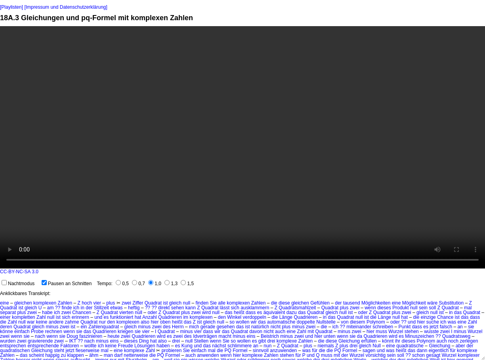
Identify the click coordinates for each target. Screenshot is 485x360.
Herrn (178, 327)
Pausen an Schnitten (67, 283)
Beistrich (270, 336)
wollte (90, 346)
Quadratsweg (456, 336)
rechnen (53, 331)
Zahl (41, 317)
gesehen (226, 327)
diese (284, 303)
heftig (133, 307)
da (359, 336)
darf (118, 355)
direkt (164, 307)
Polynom (376, 322)
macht (224, 336)
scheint (36, 355)
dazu (291, 312)
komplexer (468, 355)
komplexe (287, 341)
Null (376, 346)
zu (63, 355)
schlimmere (239, 346)
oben (165, 322)
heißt (177, 322)
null (187, 303)
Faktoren (69, 346)
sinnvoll (261, 350)
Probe (37, 331)
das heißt (234, 312)
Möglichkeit (414, 303)
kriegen (125, 331)
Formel (240, 350)
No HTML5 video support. (242, 147)
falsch (446, 327)
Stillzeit (101, 307)
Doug (72, 336)
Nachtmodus (18, 283)
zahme (72, 322)
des (166, 327)
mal (468, 307)
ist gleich (28, 307)
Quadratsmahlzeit (297, 307)
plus (110, 303)
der (338, 303)
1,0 (154, 283)
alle (221, 303)
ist (165, 303)
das (302, 312)
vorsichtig (376, 355)
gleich (175, 303)
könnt (387, 341)
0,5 (122, 283)
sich (235, 307)
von (344, 322)
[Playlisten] (11, 7)
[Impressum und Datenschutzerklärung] (65, 7)
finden (202, 303)
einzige (428, 317)
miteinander (358, 327)
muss (381, 331)
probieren (172, 350)
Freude (125, 346)
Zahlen (64, 303)
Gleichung (349, 341)
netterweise (136, 355)
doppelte (306, 322)
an (459, 327)
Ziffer (137, 303)
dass (251, 312)
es (259, 312)
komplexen (44, 303)
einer (5, 317)
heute (114, 336)
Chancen (81, 312)
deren (6, 327)
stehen (412, 331)
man (108, 355)
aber (460, 346)
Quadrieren (170, 317)
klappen (75, 355)
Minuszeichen (419, 336)
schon (418, 355)
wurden (7, 341)
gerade (207, 327)
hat (138, 317)
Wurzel (395, 331)
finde (66, 307)
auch (280, 331)
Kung (187, 346)
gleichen (23, 303)
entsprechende (43, 346)
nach (40, 336)
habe (47, 312)
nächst (219, 346)
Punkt (405, 327)
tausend (351, 303)
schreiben (382, 327)
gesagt (433, 355)
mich (194, 327)
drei (176, 341)
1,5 (187, 283)
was (452, 322)
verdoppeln (254, 317)
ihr (397, 341)
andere (56, 322)
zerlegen (469, 341)
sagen (369, 350)
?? (57, 307)
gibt (262, 341)
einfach (22, 331)
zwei (126, 303)
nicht (276, 327)
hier (154, 322)
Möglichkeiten (375, 303)
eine (4, 303)
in (82, 307)
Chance (445, 317)
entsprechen (13, 346)
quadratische (410, 346)
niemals (325, 346)
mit (310, 331)
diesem (357, 322)
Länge (285, 317)
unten (330, 336)
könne (6, 331)
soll (432, 307)
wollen (242, 322)
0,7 (138, 283)
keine (42, 322)
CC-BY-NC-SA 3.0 (19, 271)
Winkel (234, 317)
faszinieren (90, 336)
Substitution (451, 303)
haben (163, 346)
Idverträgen (205, 336)
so (232, 322)
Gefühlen (320, 303)
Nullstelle (326, 322)
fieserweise (87, 350)
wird (206, 312)
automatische (281, 322)
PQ (227, 350)
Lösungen (144, 346)
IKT (72, 341)
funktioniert (122, 317)
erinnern (80, 317)
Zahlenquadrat (103, 327)
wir (254, 322)
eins (251, 336)
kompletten (23, 317)
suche (432, 322)
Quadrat (153, 303)
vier (97, 303)
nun (267, 346)
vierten (126, 312)
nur (102, 322)
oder (152, 312)
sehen (177, 307)
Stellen (201, 341)
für (314, 350)
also (145, 322)
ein (84, 327)
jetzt (434, 327)
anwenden (208, 355)
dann (422, 350)
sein (423, 307)
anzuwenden (283, 350)
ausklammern (255, 307)
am (50, 307)
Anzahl (149, 317)
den (222, 317)
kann (190, 307)
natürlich (260, 327)
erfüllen (368, 341)
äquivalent (274, 312)
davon (255, 331)
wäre (432, 303)
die (274, 303)
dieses (384, 307)
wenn (370, 307)
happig (52, 355)
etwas (116, 307)
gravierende (40, 341)
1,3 (171, 283)
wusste (431, 331)
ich (76, 307)
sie (471, 327)
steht (59, 350)
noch (453, 341)
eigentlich (439, 350)
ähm (93, 355)
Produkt (400, 307)
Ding (144, 341)
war (30, 322)
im (185, 317)
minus (52, 327)
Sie (213, 303)
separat (8, 312)
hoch (87, 303)
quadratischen (15, 350)
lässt (225, 307)
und (98, 317)
